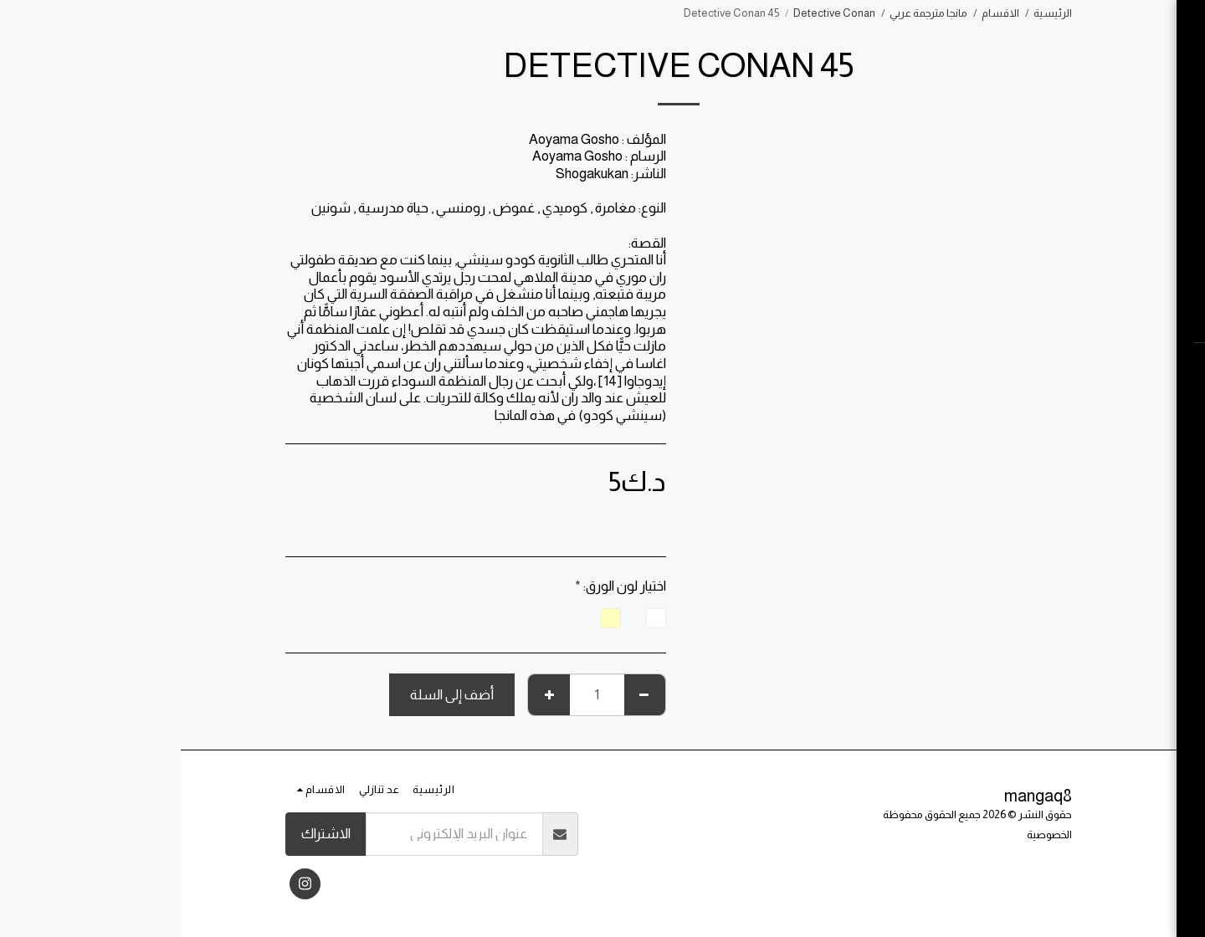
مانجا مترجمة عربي (748, 13)
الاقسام (819, 13)
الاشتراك (145, 833)
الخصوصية (868, 834)
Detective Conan (654, 13)
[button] (1100, 367)
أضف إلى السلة (271, 694)
